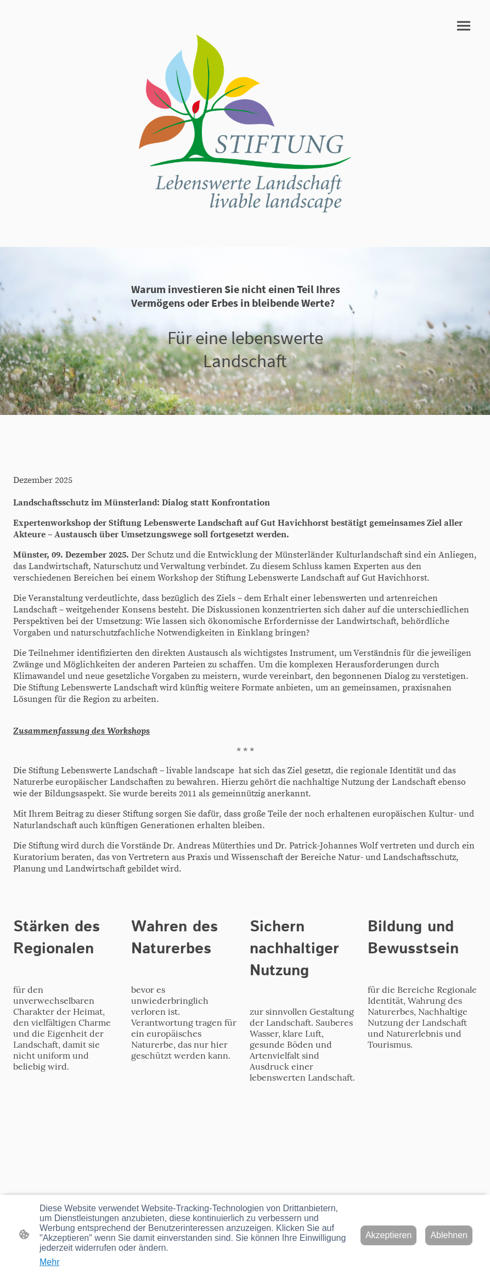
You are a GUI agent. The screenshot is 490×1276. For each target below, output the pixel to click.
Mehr (49, 1262)
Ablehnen (449, 1235)
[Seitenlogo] (245, 123)
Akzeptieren (388, 1235)
